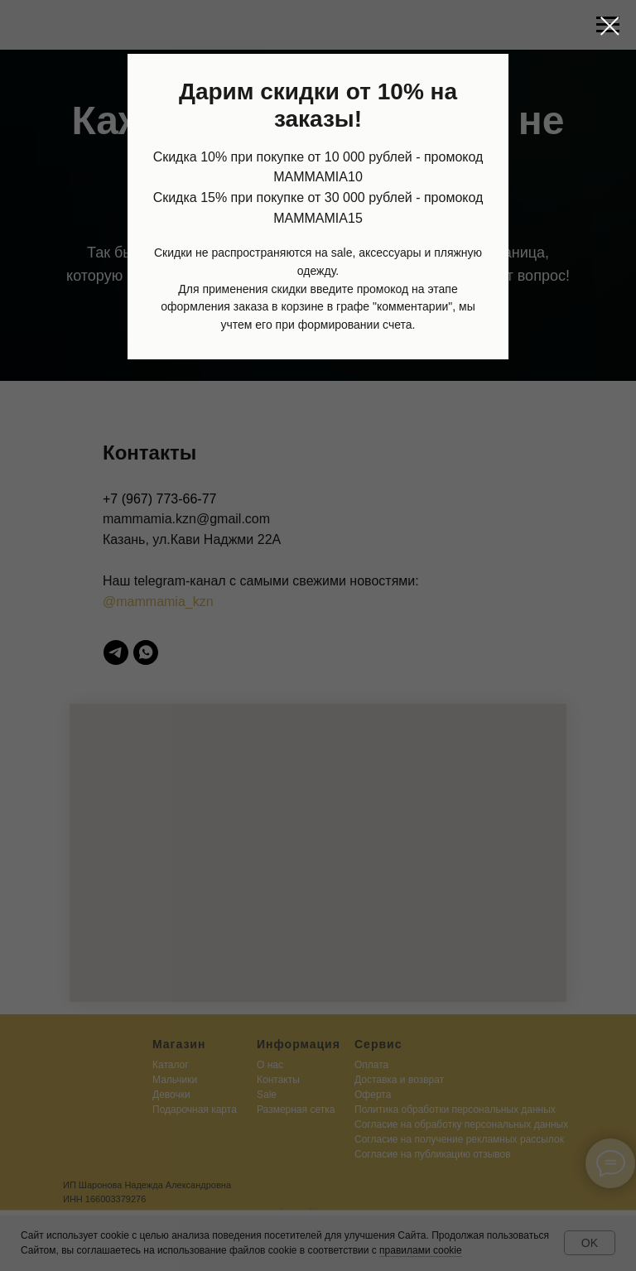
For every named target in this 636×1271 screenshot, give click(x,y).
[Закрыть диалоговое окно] (610, 26)
